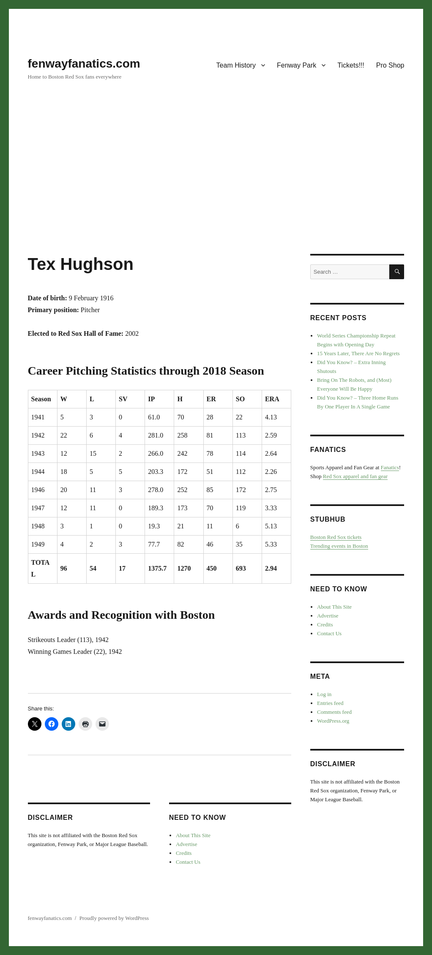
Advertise (186, 844)
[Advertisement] (218, 191)
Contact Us (188, 862)
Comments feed (334, 712)
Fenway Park (296, 65)
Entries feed (330, 703)
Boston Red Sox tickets (336, 537)
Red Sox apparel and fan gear (355, 476)
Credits (184, 853)
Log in (324, 694)
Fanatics (390, 467)
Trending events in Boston (339, 546)
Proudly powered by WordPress (114, 918)
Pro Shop (390, 65)
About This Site (193, 835)
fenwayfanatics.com (84, 63)
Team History (236, 65)
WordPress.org (333, 721)
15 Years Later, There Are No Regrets (358, 353)
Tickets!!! (350, 65)
